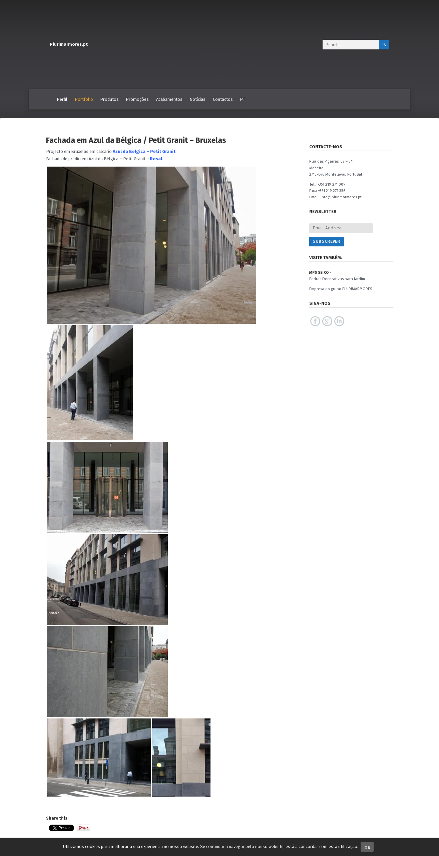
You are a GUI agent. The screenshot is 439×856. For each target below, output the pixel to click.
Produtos (109, 99)
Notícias (197, 99)
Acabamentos (169, 99)
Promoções (137, 99)
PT (242, 99)
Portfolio (84, 99)
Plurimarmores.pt (69, 44)
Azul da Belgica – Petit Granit (144, 151)
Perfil (62, 99)
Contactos (223, 99)
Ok (367, 847)
